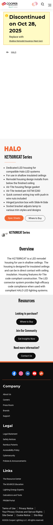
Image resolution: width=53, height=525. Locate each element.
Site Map (38, 515)
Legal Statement (10, 434)
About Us (7, 394)
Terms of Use (8, 508)
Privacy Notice (26, 508)
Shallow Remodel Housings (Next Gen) (26, 41)
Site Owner (7, 515)
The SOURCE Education (13, 484)
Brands (6, 410)
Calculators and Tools (12, 495)
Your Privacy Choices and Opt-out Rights (22, 511)
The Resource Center (12, 479)
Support (6, 416)
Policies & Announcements (14, 461)
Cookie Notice (23, 515)
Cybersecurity (9, 455)
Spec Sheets (14, 218)
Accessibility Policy (11, 450)
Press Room (8, 405)
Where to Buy (35, 218)
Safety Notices (9, 439)
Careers (6, 400)
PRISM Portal (9, 500)
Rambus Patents (10, 445)
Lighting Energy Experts (13, 490)
